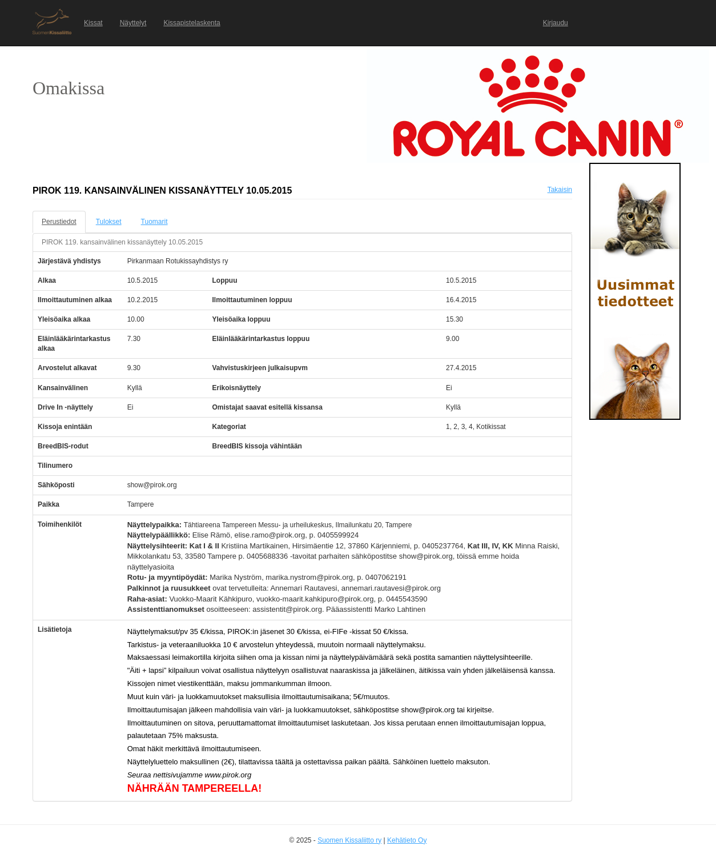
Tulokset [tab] (109, 222)
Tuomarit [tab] (154, 222)
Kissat (93, 23)
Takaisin (560, 190)
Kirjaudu (555, 23)
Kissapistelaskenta (191, 23)
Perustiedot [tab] (59, 222)
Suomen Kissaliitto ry (349, 840)
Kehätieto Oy (407, 840)
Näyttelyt (133, 23)
